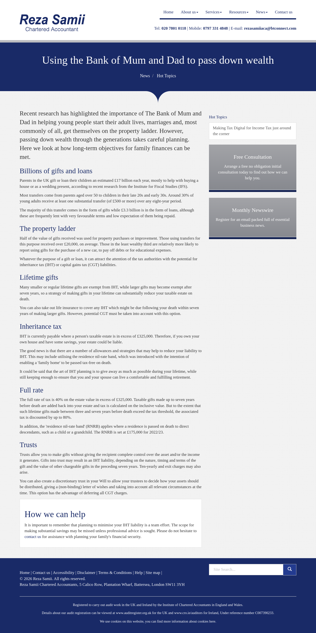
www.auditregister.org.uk (133, 613)
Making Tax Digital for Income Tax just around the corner (252, 131)
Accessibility (64, 572)
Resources (239, 12)
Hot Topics (166, 75)
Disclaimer (86, 572)
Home (168, 12)
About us (189, 12)
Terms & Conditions (115, 572)
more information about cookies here (189, 621)
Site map (153, 572)
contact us (33, 536)
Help (139, 572)
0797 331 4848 (215, 28)
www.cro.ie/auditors (188, 613)
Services (214, 12)
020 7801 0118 (174, 28)
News (262, 12)
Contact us (283, 12)
